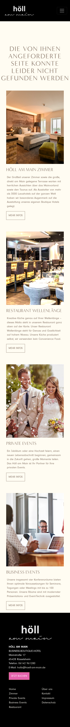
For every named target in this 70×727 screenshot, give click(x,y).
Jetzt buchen (19, 676)
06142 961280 (26, 663)
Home (12, 689)
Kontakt (46, 693)
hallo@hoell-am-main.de (31, 667)
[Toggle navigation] (62, 10)
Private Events (17, 698)
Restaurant (15, 707)
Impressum (48, 698)
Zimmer (13, 693)
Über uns (47, 689)
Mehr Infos (16, 215)
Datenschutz (49, 702)
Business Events (18, 702)
